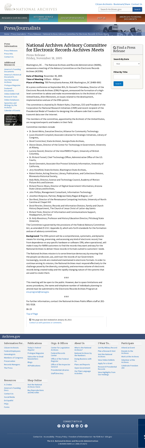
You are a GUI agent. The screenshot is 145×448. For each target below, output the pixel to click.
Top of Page (32, 313)
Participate (127, 343)
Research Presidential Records (107, 367)
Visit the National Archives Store (35, 385)
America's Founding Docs (12, 389)
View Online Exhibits (106, 360)
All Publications (34, 365)
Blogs (30, 362)
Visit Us (101, 18)
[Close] (141, 422)
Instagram (68, 426)
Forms (6, 407)
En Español (8, 400)
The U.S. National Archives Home (30, 7)
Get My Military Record (107, 347)
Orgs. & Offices (59, 343)
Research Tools (10, 96)
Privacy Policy (61, 436)
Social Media (9, 397)
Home (6, 34)
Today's (34, 348)
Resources (10, 380)
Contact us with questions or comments (45, 322)
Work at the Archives (130, 356)
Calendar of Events (12, 110)
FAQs (6, 403)
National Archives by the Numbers (83, 354)
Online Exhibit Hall (11, 93)
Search (137, 9)
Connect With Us (72, 421)
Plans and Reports (82, 364)
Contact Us (136, 4)
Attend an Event (128, 347)
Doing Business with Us (82, 360)
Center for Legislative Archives (60, 348)
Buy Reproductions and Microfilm (36, 391)
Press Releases (34, 34)
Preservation (9, 361)
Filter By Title (120, 72)
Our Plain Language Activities (82, 372)
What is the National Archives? (82, 348)
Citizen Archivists (103, 4)
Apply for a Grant (105, 363)
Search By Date (121, 59)
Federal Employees (12, 351)
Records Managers (12, 364)
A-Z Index (8, 384)
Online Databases (11, 100)
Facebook (59, 426)
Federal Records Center (58, 354)
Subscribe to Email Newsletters (35, 357)
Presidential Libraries (60, 370)
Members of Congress (13, 357)
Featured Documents (9, 89)
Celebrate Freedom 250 (129, 366)
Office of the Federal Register (60, 360)
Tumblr (72, 426)
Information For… (14, 343)
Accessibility (49, 436)
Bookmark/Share (122, 4)
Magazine (12, 85)
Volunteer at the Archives (128, 361)
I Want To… (104, 343)
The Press (8, 368)
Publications (35, 343)
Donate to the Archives (127, 352)
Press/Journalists (18, 34)
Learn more (120, 443)
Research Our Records (14, 18)
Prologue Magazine (36, 353)
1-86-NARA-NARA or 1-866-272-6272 (72, 443)
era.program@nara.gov (37, 291)
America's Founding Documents (130, 18)
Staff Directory (57, 373)
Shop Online (35, 380)
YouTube (77, 426)
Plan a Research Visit (106, 351)
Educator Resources (72, 18)
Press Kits (8, 53)
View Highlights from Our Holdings (106, 373)
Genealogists (9, 354)
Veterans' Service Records (43, 18)
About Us (79, 343)
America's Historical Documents (12, 75)
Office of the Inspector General (60, 365)
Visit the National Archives (11, 81)
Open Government (82, 368)
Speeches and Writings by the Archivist (10, 105)
